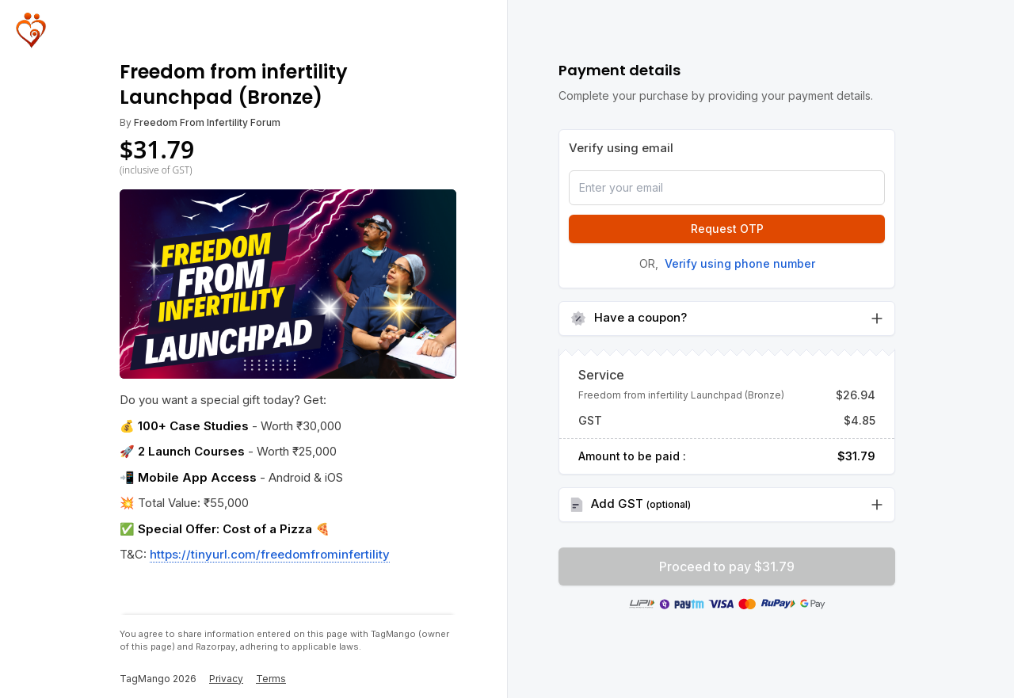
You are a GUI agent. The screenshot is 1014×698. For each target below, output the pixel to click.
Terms (271, 679)
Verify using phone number (740, 263)
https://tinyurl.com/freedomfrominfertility (270, 554)
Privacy (226, 679)
